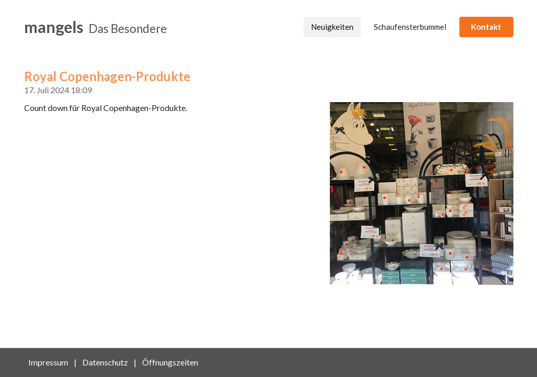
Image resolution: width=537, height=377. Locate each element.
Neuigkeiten (332, 26)
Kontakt (486, 26)
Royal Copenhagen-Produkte (107, 76)
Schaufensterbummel (410, 26)
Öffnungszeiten (170, 362)
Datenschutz (105, 362)
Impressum (48, 362)
